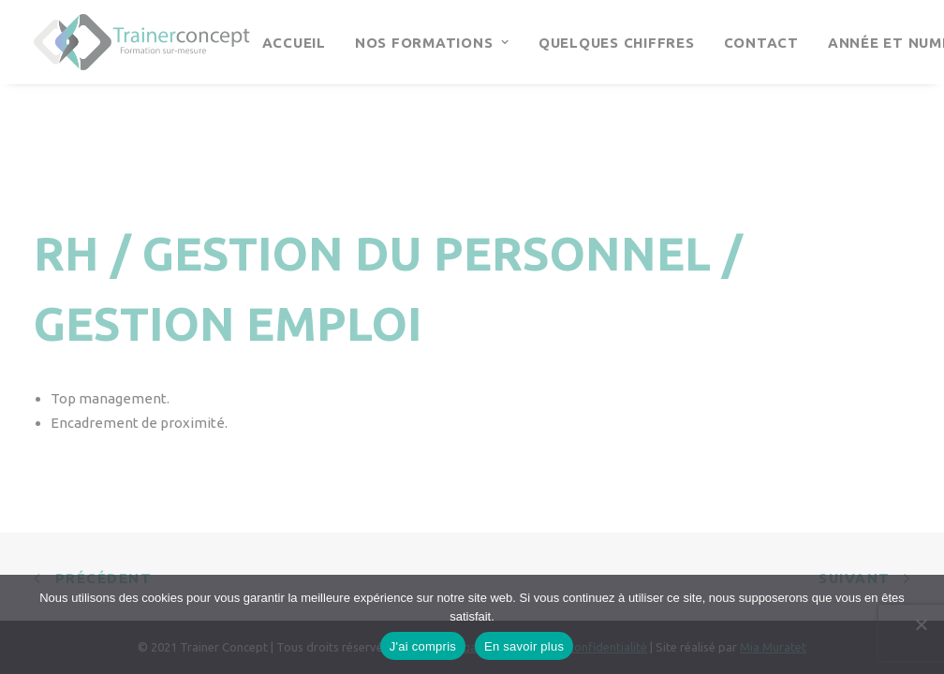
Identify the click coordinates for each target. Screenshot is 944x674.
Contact (761, 43)
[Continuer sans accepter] (920, 624)
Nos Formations (432, 43)
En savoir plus (524, 646)
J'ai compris (423, 646)
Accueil (294, 43)
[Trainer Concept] (142, 42)
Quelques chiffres (616, 43)
